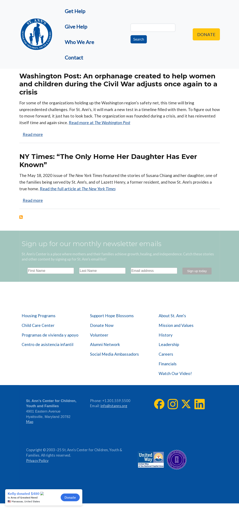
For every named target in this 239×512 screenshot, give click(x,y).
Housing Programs (39, 315)
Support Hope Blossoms (112, 315)
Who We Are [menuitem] (79, 42)
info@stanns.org (114, 406)
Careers (166, 354)
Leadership (169, 344)
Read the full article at (78, 188)
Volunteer (99, 334)
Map (29, 422)
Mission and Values (176, 325)
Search (138, 39)
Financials (168, 363)
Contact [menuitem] (74, 57)
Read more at (99, 122)
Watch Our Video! (175, 373)
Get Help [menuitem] (75, 11)
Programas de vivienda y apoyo (50, 334)
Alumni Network (105, 344)
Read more (33, 134)
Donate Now (102, 325)
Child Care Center (38, 325)
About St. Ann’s (172, 315)
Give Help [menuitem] (76, 26)
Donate (206, 34)
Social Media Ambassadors (114, 354)
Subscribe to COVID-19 (21, 217)
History (166, 334)
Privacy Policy (37, 461)
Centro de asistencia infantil (47, 344)
